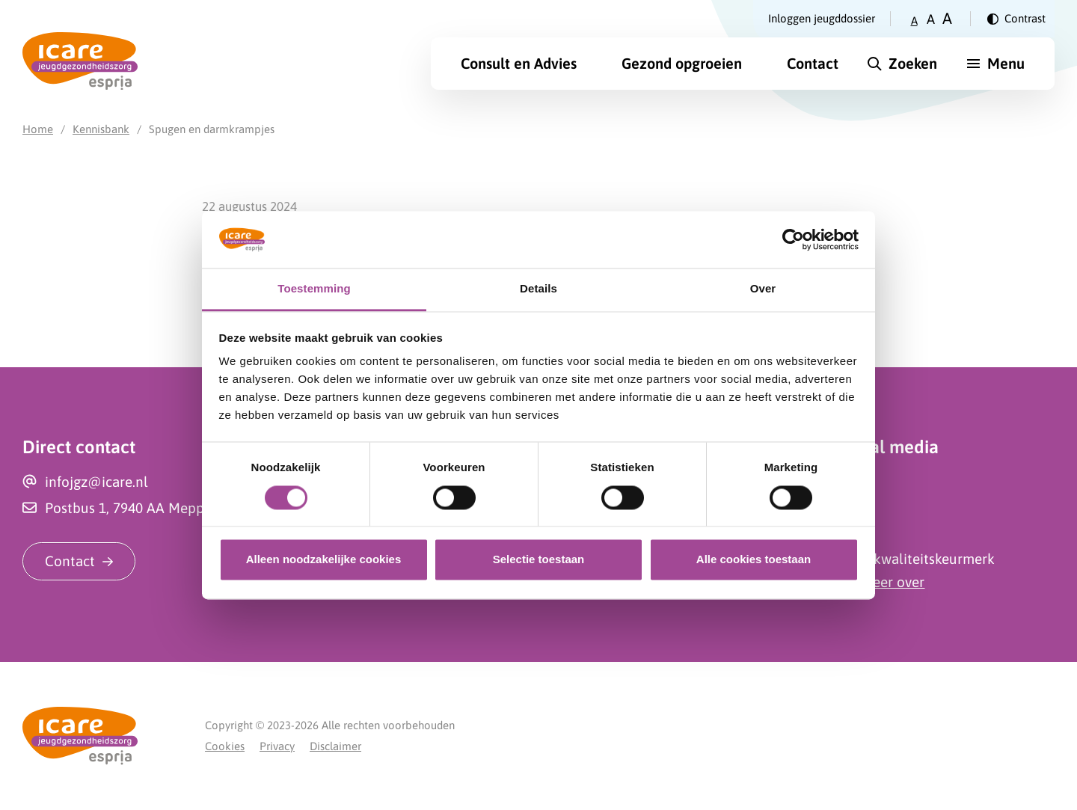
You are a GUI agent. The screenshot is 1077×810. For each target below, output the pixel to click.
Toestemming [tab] (314, 289)
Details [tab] (538, 289)
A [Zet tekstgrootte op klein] (914, 20)
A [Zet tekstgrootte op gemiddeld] (931, 19)
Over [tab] (763, 289)
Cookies (225, 746)
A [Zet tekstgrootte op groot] (947, 18)
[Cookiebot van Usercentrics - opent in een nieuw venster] (793, 239)
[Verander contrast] (1016, 19)
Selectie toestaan (539, 559)
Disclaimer (335, 746)
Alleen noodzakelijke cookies (324, 559)
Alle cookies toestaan (753, 559)
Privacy (277, 746)
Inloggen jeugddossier (821, 18)
